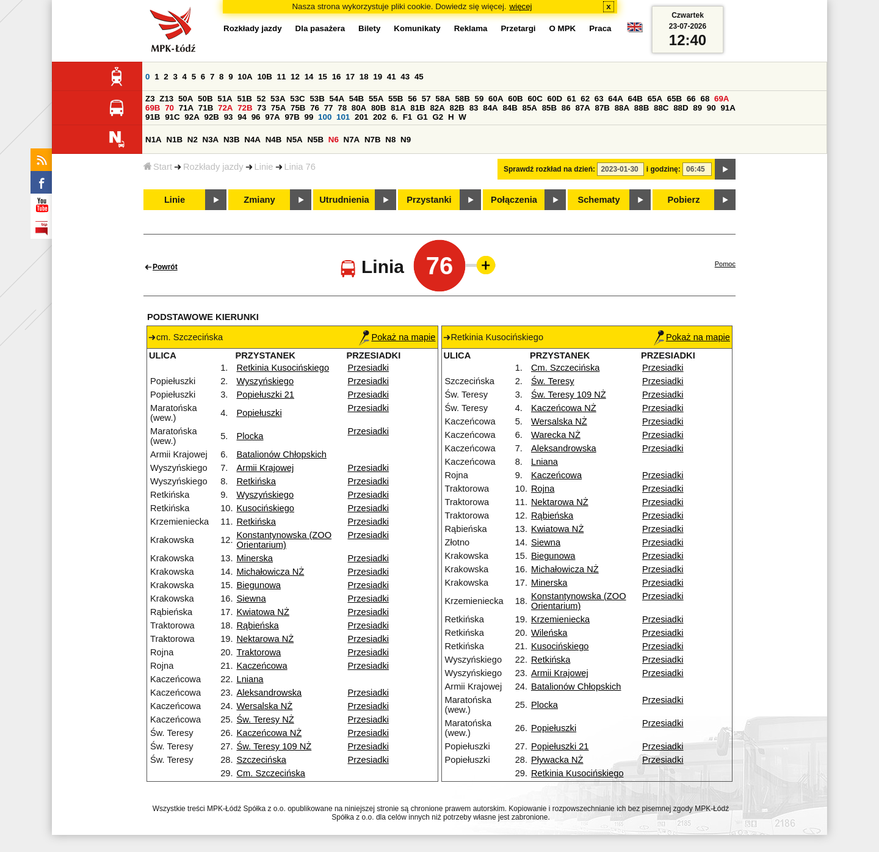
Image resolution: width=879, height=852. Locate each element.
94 (242, 117)
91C (172, 117)
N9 (405, 139)
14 (309, 76)
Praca (600, 28)
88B (641, 107)
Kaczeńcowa (262, 666)
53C (297, 98)
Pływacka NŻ (557, 760)
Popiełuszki (259, 413)
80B (378, 107)
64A (615, 98)
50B (205, 98)
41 (391, 76)
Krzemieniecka (560, 619)
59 (479, 98)
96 (256, 117)
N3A (211, 139)
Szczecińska (261, 760)
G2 (437, 117)
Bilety (369, 28)
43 (405, 76)
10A (244, 76)
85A (530, 107)
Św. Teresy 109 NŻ (274, 746)
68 (704, 98)
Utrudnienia (344, 200)
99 (309, 117)
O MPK (562, 28)
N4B (274, 139)
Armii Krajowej (265, 468)
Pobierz (684, 200)
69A (721, 98)
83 (474, 107)
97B (291, 117)
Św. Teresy (552, 381)
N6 (333, 139)
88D (680, 107)
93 (228, 117)
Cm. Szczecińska (271, 773)
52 (261, 98)
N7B (372, 139)
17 (350, 76)
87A (582, 107)
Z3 (150, 98)
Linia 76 (300, 167)
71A (186, 107)
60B (515, 98)
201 (361, 117)
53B (316, 98)
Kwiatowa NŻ (263, 612)
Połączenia (514, 200)
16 (336, 76)
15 (322, 76)
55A (376, 98)
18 (364, 76)
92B (211, 117)
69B (152, 107)
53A (277, 98)
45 (419, 76)
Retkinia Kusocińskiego (283, 368)
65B (674, 98)
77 (328, 107)
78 (342, 107)
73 (261, 107)
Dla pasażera (320, 28)
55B (395, 98)
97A (272, 117)
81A (398, 107)
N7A (352, 139)
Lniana (250, 679)
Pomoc (725, 264)
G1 (422, 117)
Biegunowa (259, 585)
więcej (521, 6)
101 (343, 117)
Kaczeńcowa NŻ (269, 733)
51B (244, 98)
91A (727, 107)
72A (225, 107)
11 (281, 76)
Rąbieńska (258, 625)
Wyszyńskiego (265, 381)
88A (622, 107)
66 (691, 98)
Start (157, 167)
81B (417, 107)
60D (555, 98)
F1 (408, 117)
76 (314, 107)
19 (377, 76)
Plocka (250, 436)
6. (394, 117)
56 (412, 98)
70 (169, 107)
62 (585, 98)
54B (356, 98)
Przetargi (518, 28)
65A (655, 98)
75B (298, 107)
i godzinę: (663, 169)
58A (442, 98)
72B (244, 107)
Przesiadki (368, 368)
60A (495, 98)
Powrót (165, 267)
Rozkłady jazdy (213, 167)
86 (566, 107)
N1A (153, 139)
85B (549, 107)
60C (534, 98)
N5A (294, 139)
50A (185, 98)
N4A (252, 139)
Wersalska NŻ (265, 706)
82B (457, 107)
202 (379, 117)
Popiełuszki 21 (266, 394)
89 (697, 107)
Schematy (598, 200)
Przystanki (429, 200)
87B (602, 107)
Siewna (251, 598)
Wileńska (549, 633)
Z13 (166, 98)
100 (324, 117)
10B (264, 76)
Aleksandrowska (269, 692)
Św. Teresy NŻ (265, 719)
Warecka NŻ (556, 435)
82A (437, 107)
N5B (315, 139)
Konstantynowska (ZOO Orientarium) (284, 540)
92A (191, 117)
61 (571, 98)
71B (205, 107)
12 (295, 76)
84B (509, 107)
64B (635, 98)
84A (490, 107)
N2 (192, 139)
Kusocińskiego (266, 508)
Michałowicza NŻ (271, 572)
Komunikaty (417, 28)
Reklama (471, 28)
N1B (174, 139)
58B (462, 98)
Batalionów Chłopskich (282, 454)
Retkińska (256, 481)
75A (278, 107)
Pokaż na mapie (397, 337)
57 (426, 98)
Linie (264, 167)
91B (152, 117)
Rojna (542, 488)
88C (661, 107)
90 (711, 107)
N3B (231, 139)
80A (359, 107)
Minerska (255, 558)
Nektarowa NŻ (265, 639)
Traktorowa (259, 652)
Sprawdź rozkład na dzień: (549, 169)
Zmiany (259, 200)
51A (224, 98)
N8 (390, 139)
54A (337, 98)
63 (599, 98)
